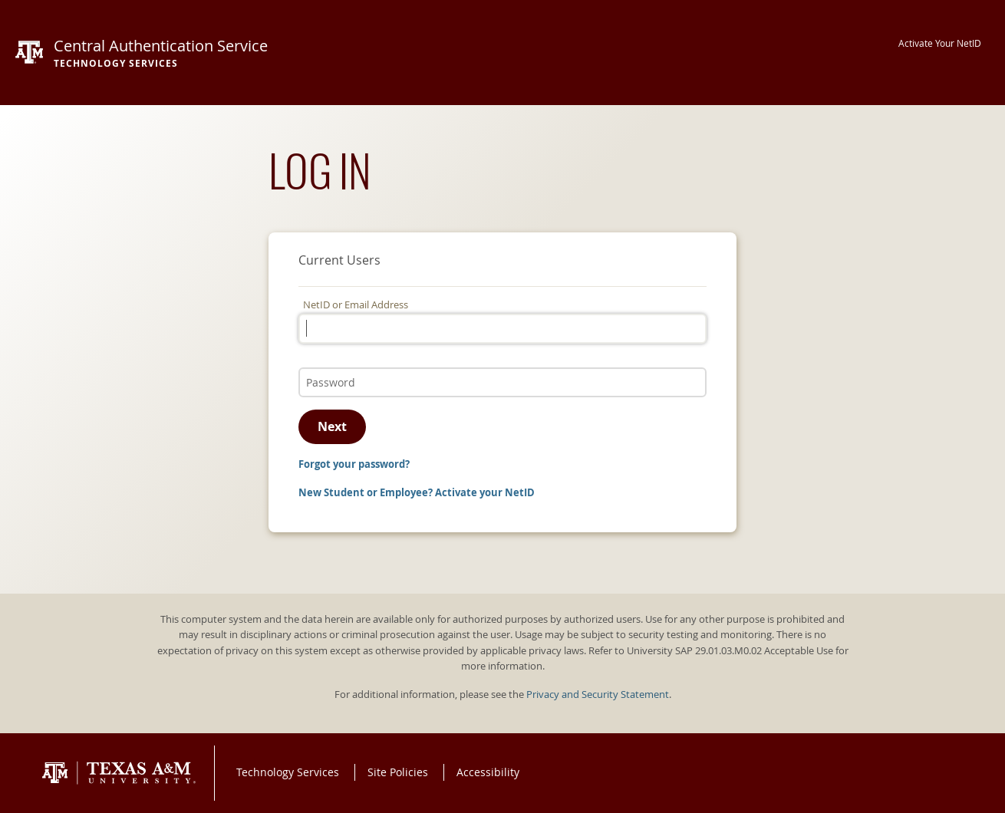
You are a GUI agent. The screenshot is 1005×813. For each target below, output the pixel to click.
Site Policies (397, 772)
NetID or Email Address (355, 304)
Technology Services (287, 772)
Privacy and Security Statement (597, 694)
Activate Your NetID (939, 43)
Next (332, 426)
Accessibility (487, 772)
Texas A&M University (119, 773)
